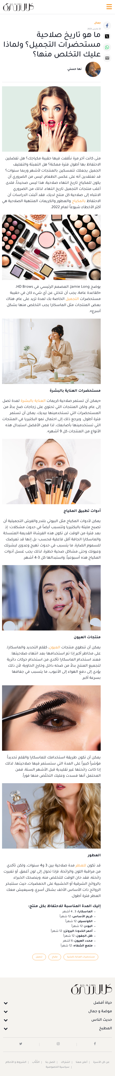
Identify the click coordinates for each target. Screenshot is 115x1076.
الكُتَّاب (36, 1062)
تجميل (39, 957)
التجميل (72, 299)
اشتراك (65, 1062)
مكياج (55, 957)
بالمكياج (78, 201)
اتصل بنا (50, 1062)
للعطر (80, 866)
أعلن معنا (81, 1062)
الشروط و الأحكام (16, 1062)
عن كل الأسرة (101, 1062)
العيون (54, 648)
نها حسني (74, 69)
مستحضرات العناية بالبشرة (81, 957)
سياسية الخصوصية (57, 1067)
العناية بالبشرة (33, 401)
